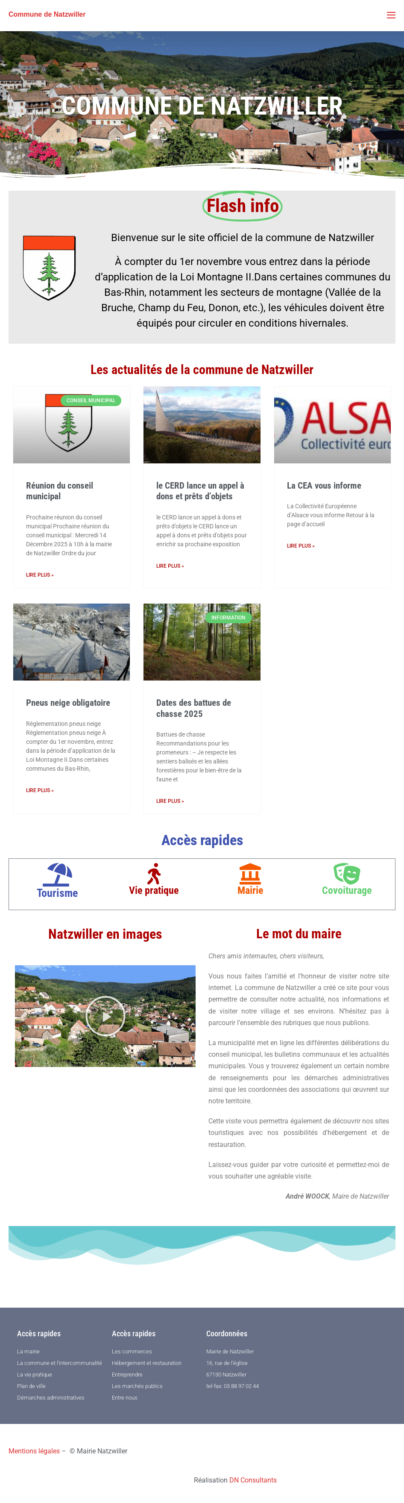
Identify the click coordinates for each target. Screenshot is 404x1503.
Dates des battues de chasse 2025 (193, 708)
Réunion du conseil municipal (59, 490)
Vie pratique (154, 890)
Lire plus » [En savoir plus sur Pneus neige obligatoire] (40, 790)
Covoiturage (347, 890)
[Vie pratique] (153, 873)
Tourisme (57, 893)
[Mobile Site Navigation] (391, 15)
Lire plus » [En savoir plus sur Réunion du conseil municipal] (40, 575)
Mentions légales (34, 1451)
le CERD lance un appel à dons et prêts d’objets (200, 490)
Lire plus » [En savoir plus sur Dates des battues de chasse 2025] (170, 801)
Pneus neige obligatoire (68, 703)
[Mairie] (250, 873)
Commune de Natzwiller (47, 14)
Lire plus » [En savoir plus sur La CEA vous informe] (301, 546)
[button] (105, 1016)
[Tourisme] (57, 875)
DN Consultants (253, 1480)
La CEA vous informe (324, 485)
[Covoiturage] (346, 873)
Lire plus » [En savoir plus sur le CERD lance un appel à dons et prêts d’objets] (170, 566)
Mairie (250, 890)
